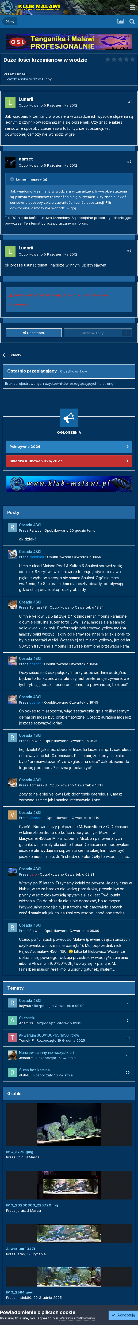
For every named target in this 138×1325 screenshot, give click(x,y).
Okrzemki (27, 1018)
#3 (129, 250)
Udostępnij (34, 333)
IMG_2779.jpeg (19, 1152)
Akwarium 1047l (20, 1248)
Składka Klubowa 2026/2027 (36, 461)
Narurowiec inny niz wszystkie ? (47, 1052)
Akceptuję (123, 1315)
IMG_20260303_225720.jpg (32, 1205)
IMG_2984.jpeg (19, 1292)
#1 (130, 101)
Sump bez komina (34, 1070)
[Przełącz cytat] (12, 179)
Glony (47, 79)
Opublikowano (48, 105)
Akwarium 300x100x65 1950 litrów (49, 1035)
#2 (129, 161)
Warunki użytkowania (77, 1318)
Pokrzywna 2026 (25, 446)
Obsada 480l (30, 525)
